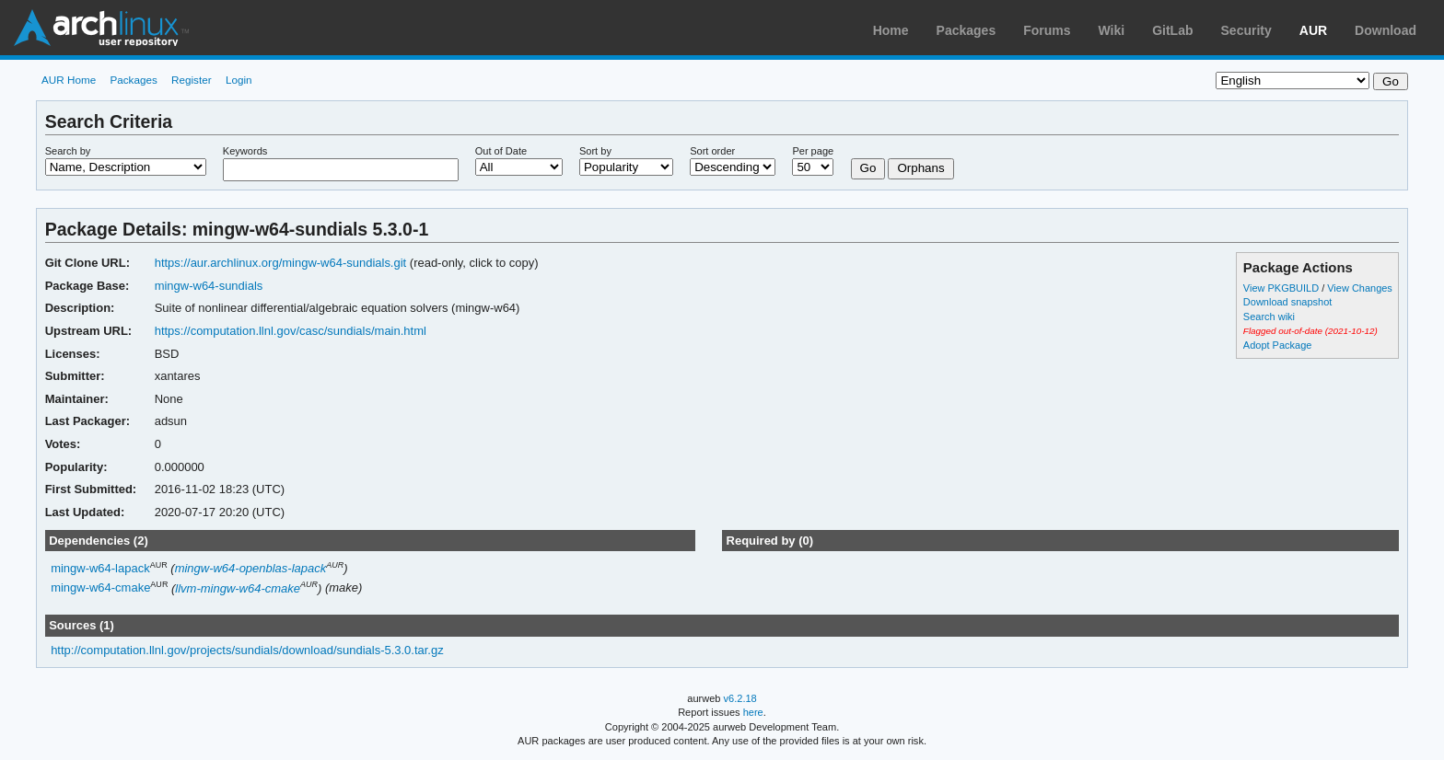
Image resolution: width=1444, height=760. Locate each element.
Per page (812, 150)
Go (868, 168)
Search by (68, 150)
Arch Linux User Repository (101, 27)
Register (191, 80)
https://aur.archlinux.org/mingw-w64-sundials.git (281, 263)
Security (1246, 30)
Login (239, 80)
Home (891, 30)
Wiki (1112, 30)
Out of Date (501, 150)
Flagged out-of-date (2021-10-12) (1310, 331)
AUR (1313, 30)
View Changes (1359, 288)
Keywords (245, 150)
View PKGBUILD (1282, 288)
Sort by (595, 150)
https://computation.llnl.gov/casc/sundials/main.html (290, 331)
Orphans (920, 168)
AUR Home (68, 80)
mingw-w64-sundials (209, 286)
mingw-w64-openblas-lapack (251, 568)
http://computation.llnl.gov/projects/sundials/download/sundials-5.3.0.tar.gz (247, 650)
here (753, 712)
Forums (1046, 30)
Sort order (712, 150)
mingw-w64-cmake (100, 588)
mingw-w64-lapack (100, 568)
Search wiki (1269, 316)
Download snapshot (1287, 301)
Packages (966, 30)
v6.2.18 (740, 698)
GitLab (1172, 30)
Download (1385, 30)
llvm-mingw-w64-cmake (237, 588)
